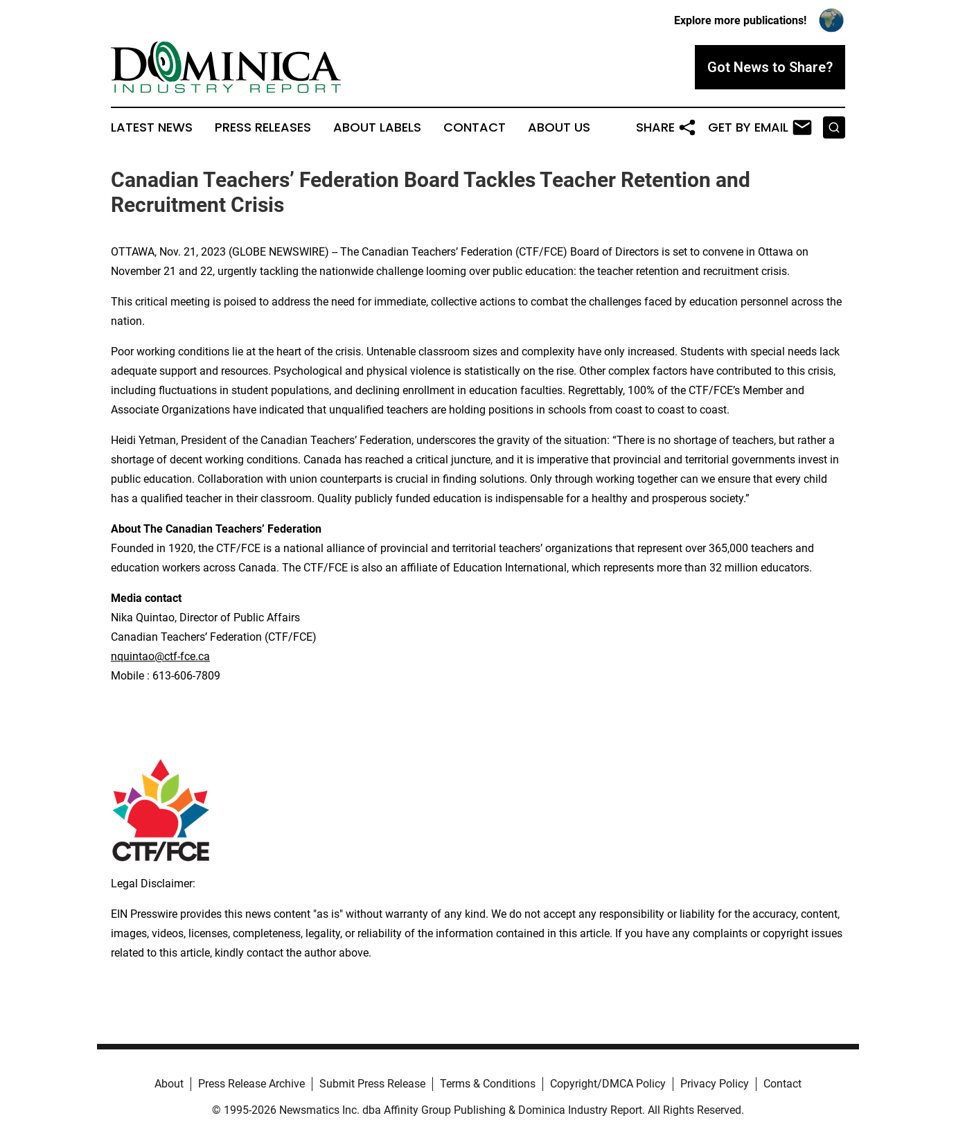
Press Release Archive (251, 1083)
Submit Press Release (372, 1083)
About (169, 1083)
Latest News (152, 127)
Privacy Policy (714, 1083)
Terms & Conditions (487, 1083)
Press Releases (263, 127)
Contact (474, 127)
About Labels (377, 127)
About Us (559, 127)
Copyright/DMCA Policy (608, 1083)
